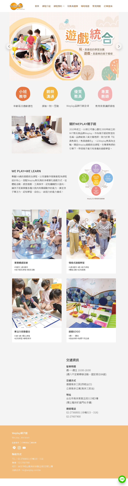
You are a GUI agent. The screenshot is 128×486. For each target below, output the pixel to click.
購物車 (33, 442)
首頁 (37, 6)
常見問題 (96, 6)
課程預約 (58, 6)
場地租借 (85, 6)
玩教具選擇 (72, 6)
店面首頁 (15, 442)
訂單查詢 (108, 6)
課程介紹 (46, 6)
